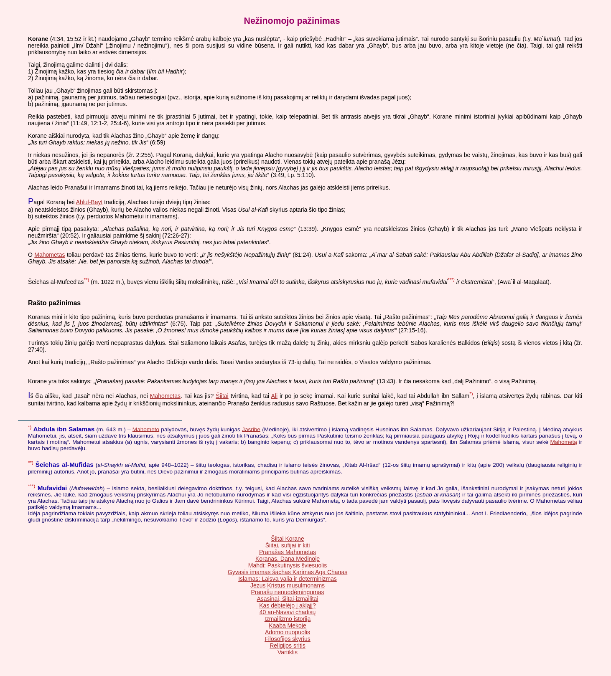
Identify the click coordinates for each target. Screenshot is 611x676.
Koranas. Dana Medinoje (287, 558)
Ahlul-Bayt (89, 202)
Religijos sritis (288, 645)
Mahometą (563, 442)
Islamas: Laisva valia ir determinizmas (287, 578)
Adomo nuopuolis (287, 632)
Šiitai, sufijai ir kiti (287, 545)
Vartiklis (287, 652)
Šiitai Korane (287, 538)
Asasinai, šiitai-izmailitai (287, 598)
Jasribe (251, 429)
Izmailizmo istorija (288, 618)
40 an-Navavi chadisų (288, 612)
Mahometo (145, 429)
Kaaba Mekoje (287, 625)
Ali (274, 395)
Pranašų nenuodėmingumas (287, 592)
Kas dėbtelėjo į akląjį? (287, 605)
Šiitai (222, 395)
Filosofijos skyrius (288, 638)
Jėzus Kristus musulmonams (287, 585)
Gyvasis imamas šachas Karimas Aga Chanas (287, 572)
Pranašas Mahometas (287, 552)
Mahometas (49, 254)
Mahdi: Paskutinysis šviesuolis (287, 565)
